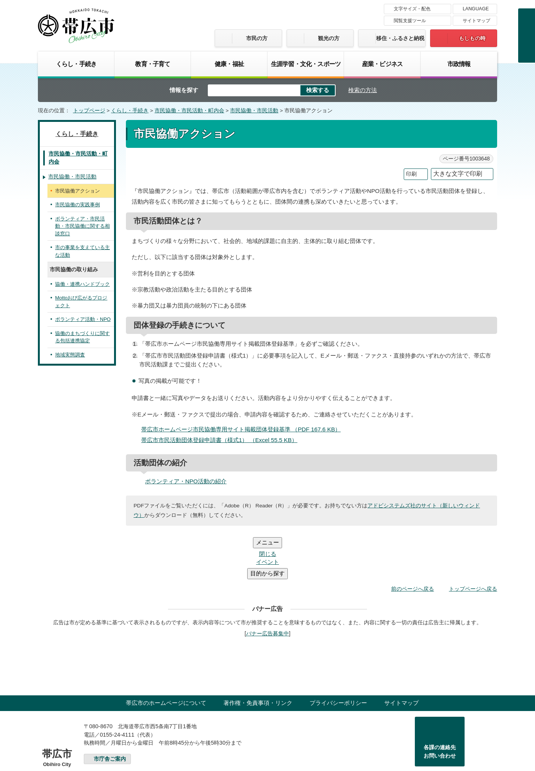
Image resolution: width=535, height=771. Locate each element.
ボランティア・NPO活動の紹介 (186, 481)
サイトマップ (476, 20)
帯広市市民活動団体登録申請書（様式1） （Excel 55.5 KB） (222, 440)
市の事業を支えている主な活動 (82, 251)
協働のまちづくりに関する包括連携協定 (82, 337)
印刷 (411, 174)
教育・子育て (152, 63)
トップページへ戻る (473, 543)
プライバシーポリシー (338, 657)
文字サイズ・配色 (412, 8)
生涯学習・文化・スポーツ (306, 63)
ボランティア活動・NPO (83, 319)
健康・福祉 (229, 63)
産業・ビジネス (382, 63)
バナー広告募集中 (267, 588)
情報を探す (184, 90)
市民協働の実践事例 (77, 204)
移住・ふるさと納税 (400, 38)
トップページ (89, 110)
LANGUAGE (476, 8)
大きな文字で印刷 (457, 173)
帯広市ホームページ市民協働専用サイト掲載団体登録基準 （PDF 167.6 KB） (244, 429)
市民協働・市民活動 (254, 110)
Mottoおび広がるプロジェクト (81, 301)
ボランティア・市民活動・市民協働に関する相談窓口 (82, 226)
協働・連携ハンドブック (82, 284)
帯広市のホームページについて (166, 657)
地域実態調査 (70, 355)
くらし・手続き (76, 63)
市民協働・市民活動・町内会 (189, 110)
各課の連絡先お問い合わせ (440, 705)
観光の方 (328, 38)
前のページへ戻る (412, 543)
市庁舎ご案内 (110, 713)
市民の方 (257, 38)
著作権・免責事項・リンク (257, 657)
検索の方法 (362, 90)
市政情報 (459, 63)
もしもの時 (472, 38)
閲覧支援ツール (410, 20)
